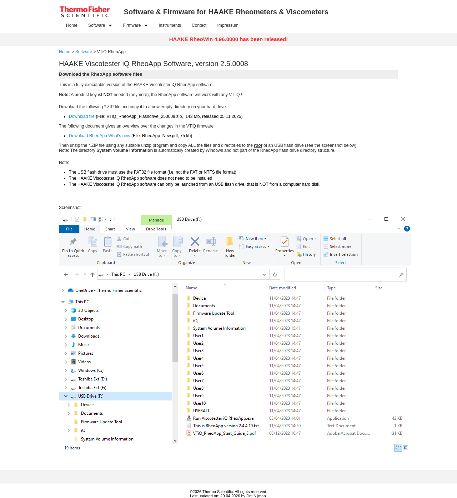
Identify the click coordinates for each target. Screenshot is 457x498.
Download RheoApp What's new (99, 135)
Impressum (227, 25)
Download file (82, 116)
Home (71, 25)
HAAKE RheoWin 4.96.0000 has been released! (228, 39)
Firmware (132, 25)
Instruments (170, 25)
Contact (199, 25)
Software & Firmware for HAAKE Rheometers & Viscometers (226, 12)
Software (96, 25)
